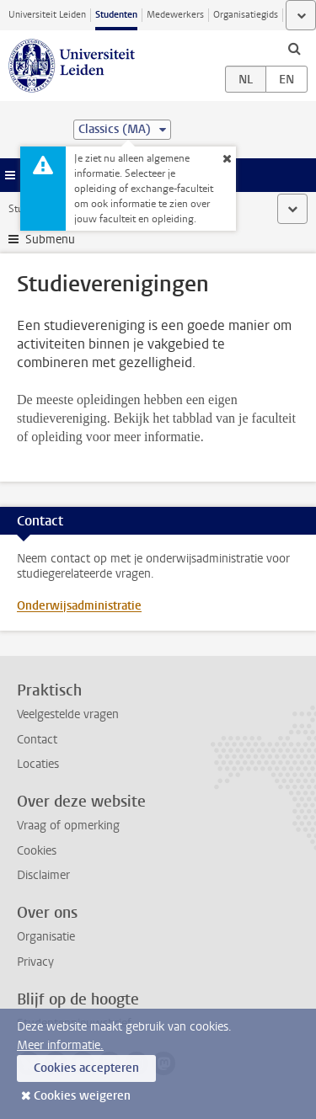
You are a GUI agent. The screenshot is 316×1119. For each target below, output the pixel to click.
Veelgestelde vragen (68, 714)
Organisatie (46, 937)
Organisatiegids (245, 14)
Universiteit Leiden (47, 14)
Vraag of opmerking (68, 826)
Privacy (35, 962)
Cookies (36, 851)
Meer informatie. (60, 1045)
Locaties (38, 764)
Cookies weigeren (82, 1096)
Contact (37, 740)
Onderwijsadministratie (79, 606)
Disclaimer (43, 875)
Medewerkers (175, 14)
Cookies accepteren (86, 1068)
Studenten (116, 14)
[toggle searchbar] (294, 48)
